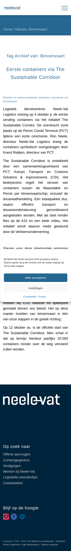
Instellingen (35, 288)
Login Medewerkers (30, 544)
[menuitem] (63, 7)
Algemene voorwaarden (43, 541)
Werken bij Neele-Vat (19, 471)
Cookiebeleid (29, 297)
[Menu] (63, 7)
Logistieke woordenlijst (20, 477)
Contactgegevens (16, 460)
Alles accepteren (35, 277)
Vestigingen (12, 466)
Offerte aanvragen (16, 454)
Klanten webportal (49, 544)
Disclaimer (60, 541)
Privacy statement (11, 544)
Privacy (42, 297)
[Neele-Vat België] (29, 7)
